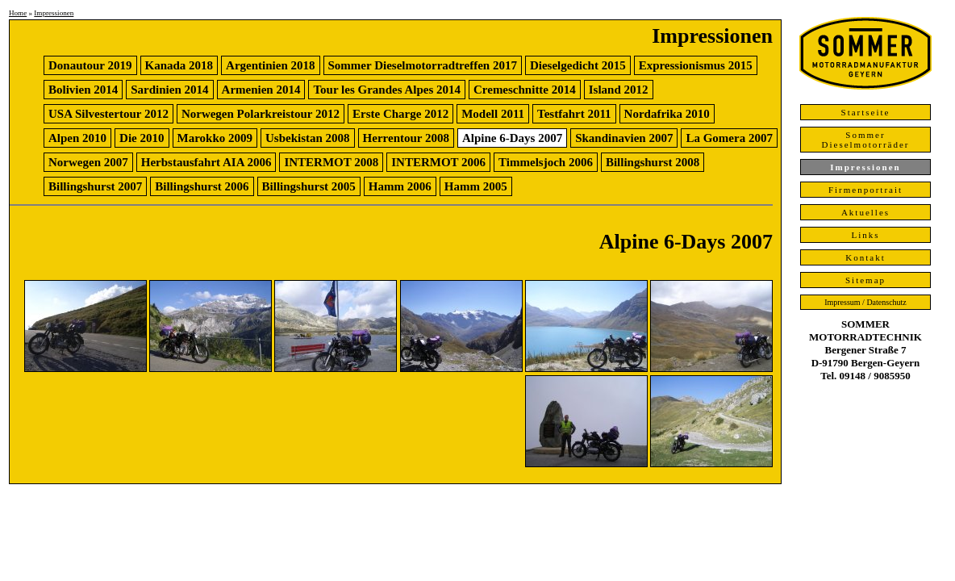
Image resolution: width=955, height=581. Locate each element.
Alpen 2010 (77, 138)
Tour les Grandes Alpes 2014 (387, 89)
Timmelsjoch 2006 (545, 162)
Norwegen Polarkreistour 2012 (260, 113)
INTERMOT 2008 (331, 162)
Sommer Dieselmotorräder (866, 139)
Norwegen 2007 (88, 162)
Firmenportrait (865, 189)
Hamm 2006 (400, 186)
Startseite (865, 112)
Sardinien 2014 (169, 89)
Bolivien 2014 (83, 89)
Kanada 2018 (179, 65)
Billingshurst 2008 (652, 162)
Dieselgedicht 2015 (578, 65)
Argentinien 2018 (270, 65)
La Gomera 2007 (729, 138)
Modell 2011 (492, 113)
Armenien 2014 (261, 89)
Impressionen (53, 13)
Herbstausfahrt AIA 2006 (206, 162)
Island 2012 (618, 89)
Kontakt (865, 257)
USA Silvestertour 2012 (108, 113)
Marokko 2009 (214, 138)
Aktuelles (865, 212)
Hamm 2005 (475, 186)
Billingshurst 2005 (309, 186)
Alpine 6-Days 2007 (512, 138)
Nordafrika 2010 (667, 113)
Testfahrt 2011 (574, 113)
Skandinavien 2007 (624, 138)
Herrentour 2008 (406, 138)
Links (865, 235)
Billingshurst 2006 (201, 186)
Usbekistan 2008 (307, 138)
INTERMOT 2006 (438, 162)
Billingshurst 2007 (95, 186)
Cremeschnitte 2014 (524, 89)
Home (18, 13)
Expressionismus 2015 (696, 65)
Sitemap (865, 280)
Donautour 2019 (90, 65)
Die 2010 (141, 138)
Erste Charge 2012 (400, 113)
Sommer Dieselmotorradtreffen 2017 (422, 65)
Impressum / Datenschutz (865, 302)
